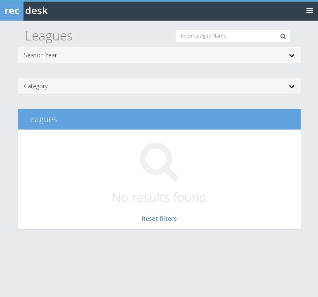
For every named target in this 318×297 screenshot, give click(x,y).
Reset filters (159, 218)
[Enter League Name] (233, 35)
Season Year (159, 55)
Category (159, 86)
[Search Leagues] (283, 36)
